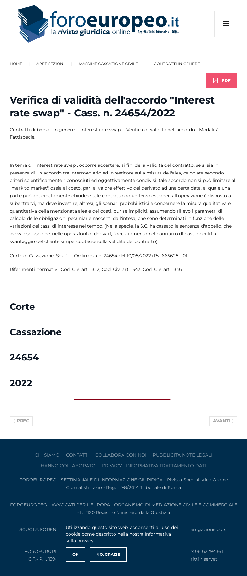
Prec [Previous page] (21, 421)
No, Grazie (108, 554)
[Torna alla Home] (98, 24)
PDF (221, 80)
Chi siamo (47, 455)
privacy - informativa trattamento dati (154, 466)
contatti (77, 455)
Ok (75, 554)
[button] (225, 24)
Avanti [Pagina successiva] (223, 421)
